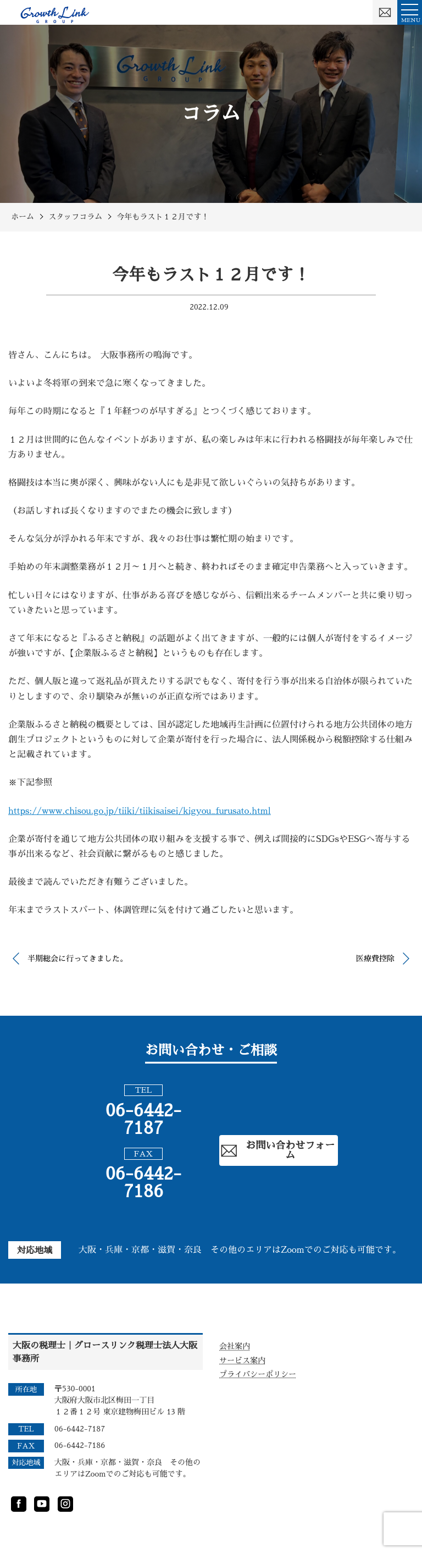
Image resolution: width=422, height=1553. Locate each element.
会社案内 (234, 1346)
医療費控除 (375, 958)
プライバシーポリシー (257, 1374)
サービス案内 (242, 1360)
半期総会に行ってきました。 (77, 958)
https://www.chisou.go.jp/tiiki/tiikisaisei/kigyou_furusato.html (139, 811)
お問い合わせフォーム (277, 1150)
